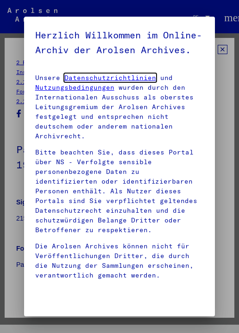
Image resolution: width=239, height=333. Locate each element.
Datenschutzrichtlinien (110, 78)
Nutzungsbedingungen (74, 87)
